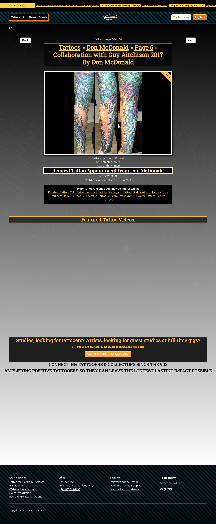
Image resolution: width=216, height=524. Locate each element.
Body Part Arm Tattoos (147, 192)
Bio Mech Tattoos (58, 192)
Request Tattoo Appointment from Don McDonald (108, 170)
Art (25, 17)
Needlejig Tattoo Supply (125, 485)
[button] (181, 17)
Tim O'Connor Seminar (157, 5)
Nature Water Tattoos (141, 196)
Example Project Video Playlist (78, 485)
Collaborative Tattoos (94, 196)
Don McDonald (107, 47)
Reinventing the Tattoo (124, 481)
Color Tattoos (78, 192)
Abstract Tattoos (97, 192)
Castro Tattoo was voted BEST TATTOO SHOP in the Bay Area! (68, 5)
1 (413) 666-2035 (69, 489)
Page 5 (143, 47)
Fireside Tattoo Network (124, 489)
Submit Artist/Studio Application (108, 354)
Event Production (20, 493)
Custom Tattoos (118, 196)
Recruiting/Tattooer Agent (25, 496)
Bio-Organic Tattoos (120, 192)
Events (42, 17)
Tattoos (15, 17)
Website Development (23, 489)
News (32, 17)
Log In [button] (199, 17)
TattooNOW (67, 481)
